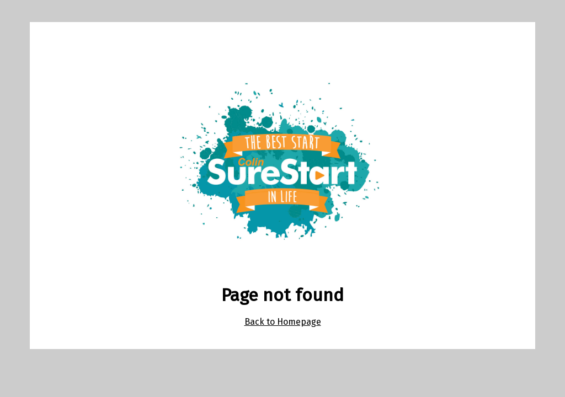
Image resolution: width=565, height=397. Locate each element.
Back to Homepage (282, 321)
